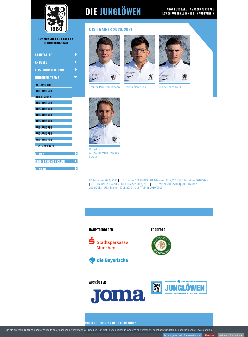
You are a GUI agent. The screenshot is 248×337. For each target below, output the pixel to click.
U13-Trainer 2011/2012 (118, 187)
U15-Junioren (44, 121)
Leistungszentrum (49, 69)
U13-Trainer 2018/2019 (134, 180)
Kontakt (41, 169)
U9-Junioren (43, 85)
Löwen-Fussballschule (178, 13)
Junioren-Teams (47, 77)
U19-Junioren (44, 139)
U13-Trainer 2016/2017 (194, 180)
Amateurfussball (202, 9)
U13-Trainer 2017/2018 (164, 180)
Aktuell (41, 62)
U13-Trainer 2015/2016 (105, 184)
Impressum (107, 323)
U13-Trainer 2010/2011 (148, 187)
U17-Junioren (44, 133)
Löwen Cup (43, 153)
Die (113, 11)
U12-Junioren (44, 103)
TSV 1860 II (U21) (45, 145)
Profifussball (176, 9)
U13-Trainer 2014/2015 (135, 184)
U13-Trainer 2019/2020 (103, 180)
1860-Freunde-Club (50, 161)
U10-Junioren (44, 91)
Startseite (43, 54)
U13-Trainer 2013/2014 (166, 184)
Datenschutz (127, 323)
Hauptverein (205, 13)
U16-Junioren (44, 127)
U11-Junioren (43, 97)
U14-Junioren (44, 115)
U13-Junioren (44, 109)
